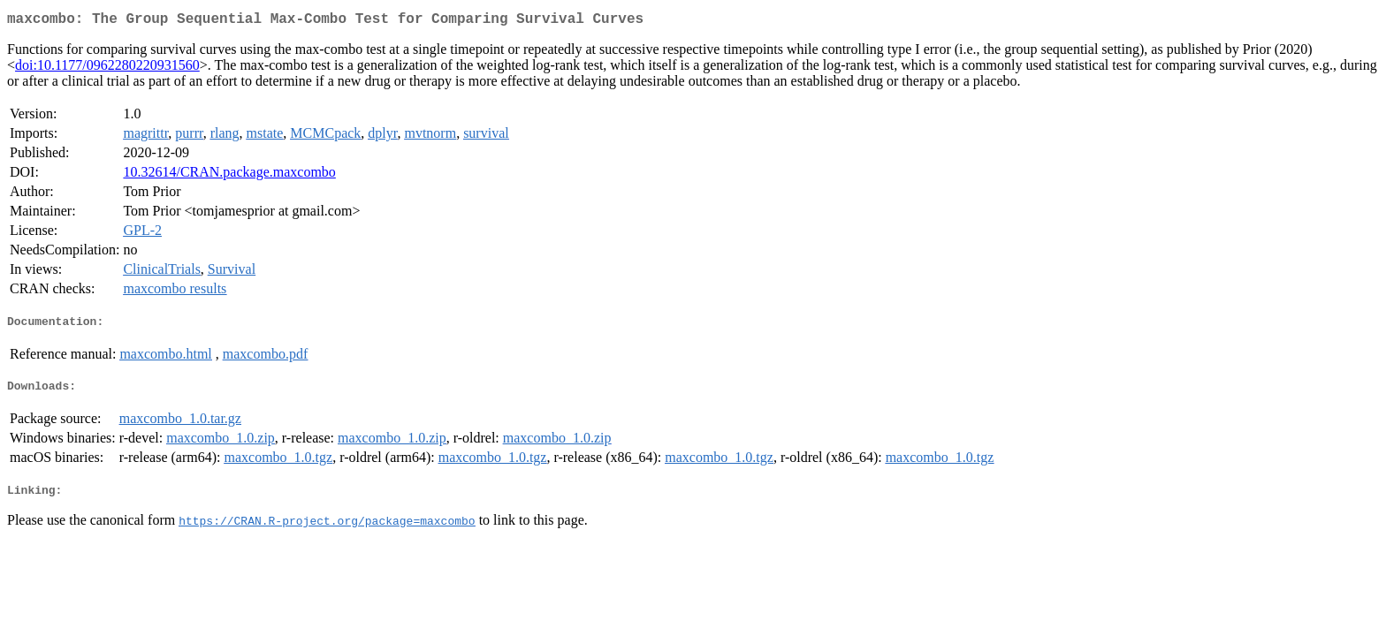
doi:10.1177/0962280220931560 (107, 68)
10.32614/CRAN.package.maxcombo (229, 175)
